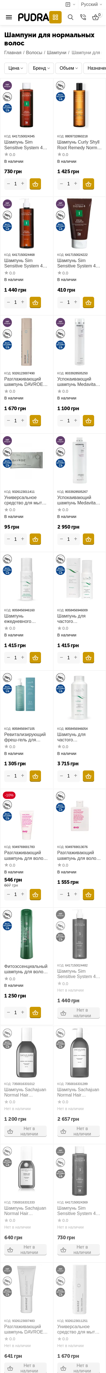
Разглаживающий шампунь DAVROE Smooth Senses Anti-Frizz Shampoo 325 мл (25, 382)
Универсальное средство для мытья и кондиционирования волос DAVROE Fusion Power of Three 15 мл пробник (26, 500)
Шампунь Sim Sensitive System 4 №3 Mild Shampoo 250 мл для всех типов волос (76, 1211)
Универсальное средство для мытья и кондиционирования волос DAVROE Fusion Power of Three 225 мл (78, 1329)
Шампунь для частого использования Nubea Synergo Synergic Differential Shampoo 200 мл (77, 619)
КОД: (7, 136)
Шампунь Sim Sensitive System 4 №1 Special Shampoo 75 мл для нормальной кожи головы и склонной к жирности (79, 263)
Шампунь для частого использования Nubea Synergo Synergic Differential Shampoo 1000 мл (77, 737)
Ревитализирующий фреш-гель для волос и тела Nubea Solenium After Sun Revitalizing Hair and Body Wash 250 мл (25, 737)
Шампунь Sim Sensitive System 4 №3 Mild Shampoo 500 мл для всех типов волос (76, 974)
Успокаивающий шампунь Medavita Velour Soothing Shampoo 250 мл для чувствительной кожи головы (79, 382)
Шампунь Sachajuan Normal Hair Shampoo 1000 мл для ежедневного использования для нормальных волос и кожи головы (79, 1092)
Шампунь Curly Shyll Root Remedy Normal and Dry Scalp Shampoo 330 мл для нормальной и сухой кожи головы (79, 145)
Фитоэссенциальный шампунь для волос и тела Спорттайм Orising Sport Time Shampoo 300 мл (25, 969)
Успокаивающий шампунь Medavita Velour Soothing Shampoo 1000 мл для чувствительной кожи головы (78, 500)
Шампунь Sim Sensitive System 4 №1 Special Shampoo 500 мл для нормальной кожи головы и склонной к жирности (26, 263)
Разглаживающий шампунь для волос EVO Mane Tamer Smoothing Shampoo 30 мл (25, 855)
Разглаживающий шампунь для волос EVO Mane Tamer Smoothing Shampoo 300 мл (78, 855)
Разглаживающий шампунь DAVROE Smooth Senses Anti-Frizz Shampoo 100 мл (25, 1329)
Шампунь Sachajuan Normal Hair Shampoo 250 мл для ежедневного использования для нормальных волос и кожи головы (26, 1092)
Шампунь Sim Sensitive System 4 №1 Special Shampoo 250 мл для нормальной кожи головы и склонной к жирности (26, 145)
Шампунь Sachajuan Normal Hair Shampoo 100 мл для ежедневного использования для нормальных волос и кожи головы (26, 1211)
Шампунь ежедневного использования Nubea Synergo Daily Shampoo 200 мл (25, 619)
